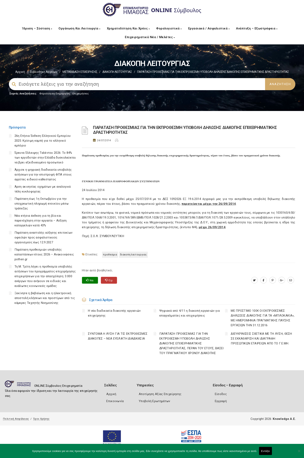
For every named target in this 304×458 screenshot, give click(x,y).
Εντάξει (265, 451)
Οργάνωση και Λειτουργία (79, 28)
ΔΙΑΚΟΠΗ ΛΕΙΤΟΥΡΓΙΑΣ (117, 71)
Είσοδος (221, 394)
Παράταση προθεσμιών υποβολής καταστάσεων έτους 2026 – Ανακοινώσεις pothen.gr (44, 254)
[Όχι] (299, 453)
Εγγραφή (221, 401)
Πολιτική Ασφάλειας (16, 418)
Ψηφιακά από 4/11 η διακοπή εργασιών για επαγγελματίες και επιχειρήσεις (189, 313)
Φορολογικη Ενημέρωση (54, 93)
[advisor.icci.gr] (290, 280)
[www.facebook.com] (263, 280)
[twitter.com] (254, 280)
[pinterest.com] (272, 280)
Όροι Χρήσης (41, 418)
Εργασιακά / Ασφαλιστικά (209, 28)
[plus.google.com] (281, 280)
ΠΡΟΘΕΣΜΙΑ (110, 254)
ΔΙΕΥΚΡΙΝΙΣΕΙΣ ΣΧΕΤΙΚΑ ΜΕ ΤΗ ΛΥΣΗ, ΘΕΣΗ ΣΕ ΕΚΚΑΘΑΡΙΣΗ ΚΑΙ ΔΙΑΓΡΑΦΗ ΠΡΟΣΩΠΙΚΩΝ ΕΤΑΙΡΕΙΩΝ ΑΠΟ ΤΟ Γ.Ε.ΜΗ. (261, 338)
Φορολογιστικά (169, 28)
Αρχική (20, 71)
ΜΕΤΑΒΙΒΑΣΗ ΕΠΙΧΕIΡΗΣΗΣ (80, 71)
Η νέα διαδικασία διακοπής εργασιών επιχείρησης (114, 313)
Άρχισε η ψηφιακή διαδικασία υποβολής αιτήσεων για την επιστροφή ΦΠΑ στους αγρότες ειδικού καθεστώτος (43, 174)
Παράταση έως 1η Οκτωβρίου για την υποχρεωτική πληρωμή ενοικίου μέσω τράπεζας (42, 203)
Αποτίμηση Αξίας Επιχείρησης (160, 394)
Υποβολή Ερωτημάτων (154, 401)
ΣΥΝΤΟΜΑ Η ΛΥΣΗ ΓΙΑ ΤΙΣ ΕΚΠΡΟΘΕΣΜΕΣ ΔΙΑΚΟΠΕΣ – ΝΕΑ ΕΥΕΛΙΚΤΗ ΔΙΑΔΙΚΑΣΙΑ (117, 336)
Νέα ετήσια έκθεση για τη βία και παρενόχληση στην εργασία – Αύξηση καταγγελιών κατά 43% (41, 220)
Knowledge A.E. (284, 419)
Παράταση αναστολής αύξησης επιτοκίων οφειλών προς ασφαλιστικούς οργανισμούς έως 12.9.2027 (44, 237)
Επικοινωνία (115, 401)
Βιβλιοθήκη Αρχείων (43, 71)
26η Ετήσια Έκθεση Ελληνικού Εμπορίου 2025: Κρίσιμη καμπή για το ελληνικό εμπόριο (43, 140)
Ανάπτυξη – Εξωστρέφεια (256, 28)
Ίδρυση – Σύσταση (37, 28)
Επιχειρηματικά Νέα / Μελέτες (150, 37)
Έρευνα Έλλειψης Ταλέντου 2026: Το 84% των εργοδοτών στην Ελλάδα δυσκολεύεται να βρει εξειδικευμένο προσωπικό (45, 157)
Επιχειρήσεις (80, 93)
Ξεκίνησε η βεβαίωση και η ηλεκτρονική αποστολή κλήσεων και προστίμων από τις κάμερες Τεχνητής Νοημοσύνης (45, 298)
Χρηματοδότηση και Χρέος (128, 28)
